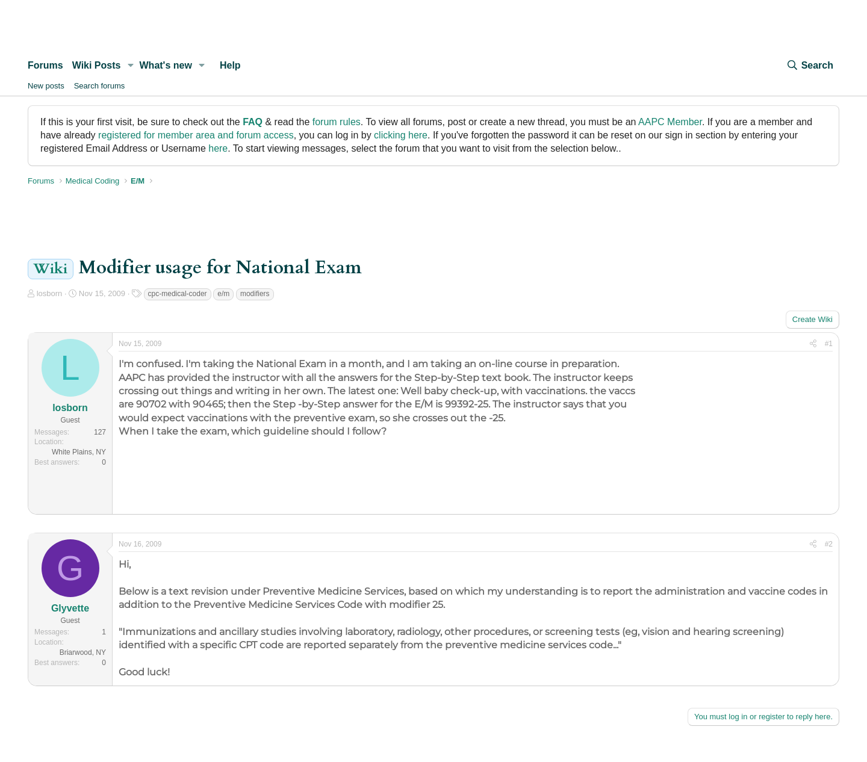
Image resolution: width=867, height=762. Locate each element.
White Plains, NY (79, 452)
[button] (130, 65)
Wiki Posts (96, 65)
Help (230, 65)
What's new (166, 65)
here (218, 148)
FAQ (253, 122)
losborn (50, 293)
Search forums (99, 85)
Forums (45, 65)
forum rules (336, 122)
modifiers (255, 294)
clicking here (400, 135)
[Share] (813, 344)
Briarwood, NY (83, 652)
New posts (46, 85)
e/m (223, 294)
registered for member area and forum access (196, 135)
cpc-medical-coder (177, 294)
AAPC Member (670, 122)
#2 (829, 544)
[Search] (809, 65)
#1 (829, 343)
